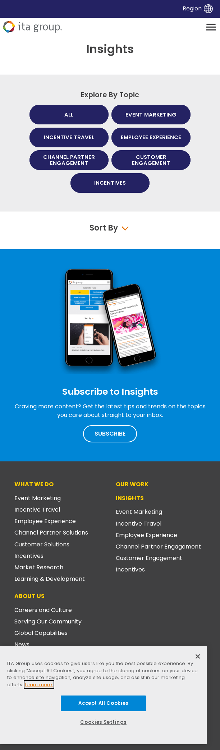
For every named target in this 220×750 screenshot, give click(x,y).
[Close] (198, 656)
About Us (29, 596)
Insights (130, 498)
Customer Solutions (41, 544)
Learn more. (39, 684)
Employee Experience (45, 521)
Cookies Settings (103, 722)
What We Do (34, 484)
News (21, 644)
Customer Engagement (149, 558)
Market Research (38, 567)
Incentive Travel (37, 509)
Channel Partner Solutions (51, 532)
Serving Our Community (48, 621)
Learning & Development (49, 579)
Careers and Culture (43, 610)
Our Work (132, 484)
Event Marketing (37, 498)
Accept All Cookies (103, 703)
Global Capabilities (41, 633)
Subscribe (110, 433)
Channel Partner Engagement (158, 546)
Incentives (28, 556)
